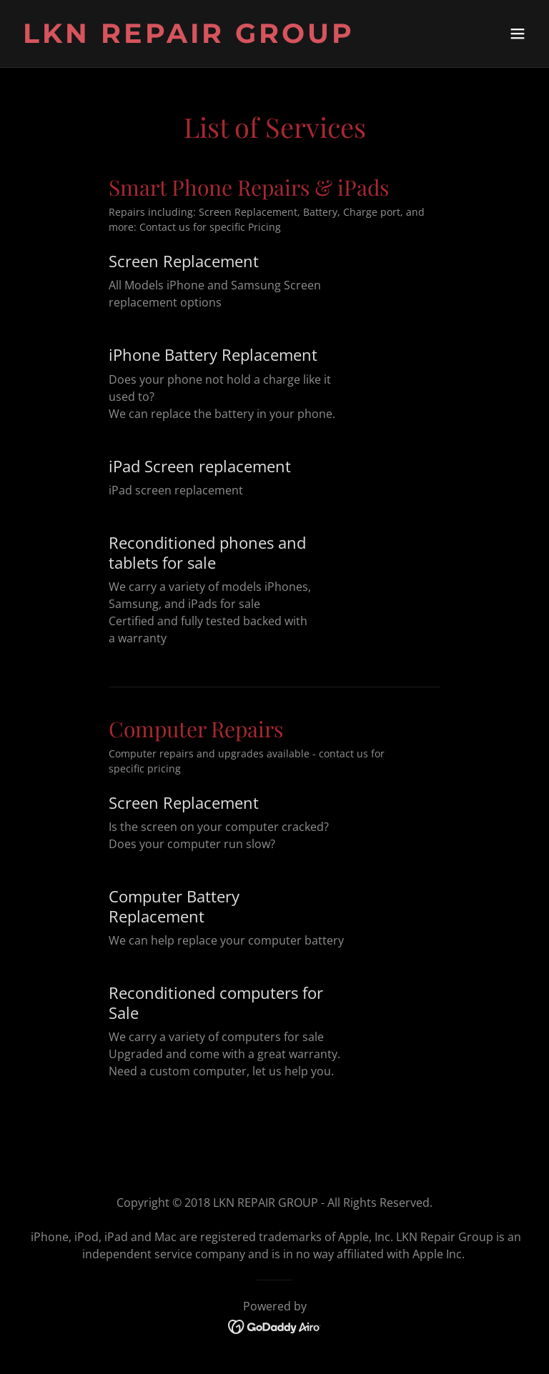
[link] (189, 38)
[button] (517, 33)
